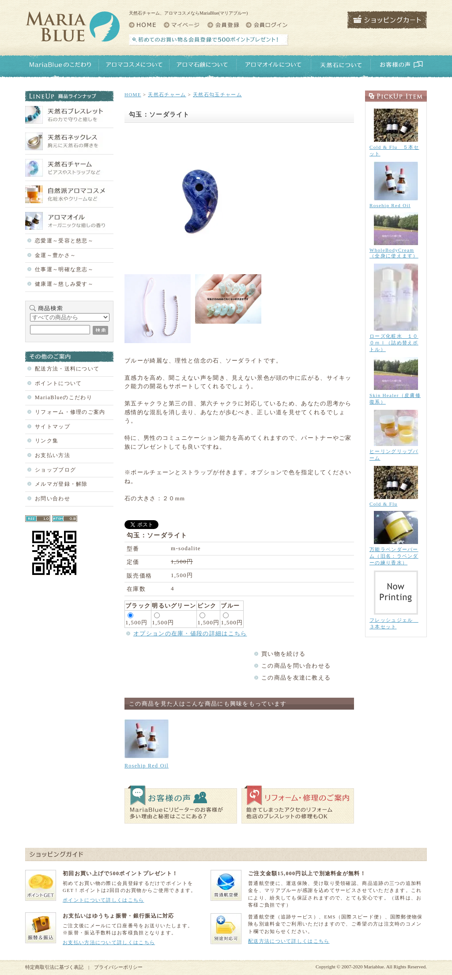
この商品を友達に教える (296, 677)
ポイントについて (58, 383)
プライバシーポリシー (118, 967)
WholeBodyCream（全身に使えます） (393, 252)
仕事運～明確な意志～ (64, 269)
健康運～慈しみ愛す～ (64, 284)
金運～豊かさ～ (55, 255)
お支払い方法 (52, 455)
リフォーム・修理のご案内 (70, 412)
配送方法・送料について (67, 369)
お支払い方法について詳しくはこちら (109, 942)
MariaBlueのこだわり (63, 397)
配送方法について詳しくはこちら (289, 941)
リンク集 (46, 441)
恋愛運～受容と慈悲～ (64, 241)
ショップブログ (55, 470)
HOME (132, 94)
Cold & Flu (383, 503)
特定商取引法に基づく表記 (54, 967)
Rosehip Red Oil (146, 766)
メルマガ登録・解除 (61, 484)
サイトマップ (52, 426)
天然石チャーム (167, 94)
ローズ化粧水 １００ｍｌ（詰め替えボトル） (393, 342)
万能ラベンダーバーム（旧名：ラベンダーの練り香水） (393, 556)
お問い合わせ (52, 498)
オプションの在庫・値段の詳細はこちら (190, 633)
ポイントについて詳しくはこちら (103, 900)
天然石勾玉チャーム (217, 94)
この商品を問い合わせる (296, 665)
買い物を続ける (283, 653)
